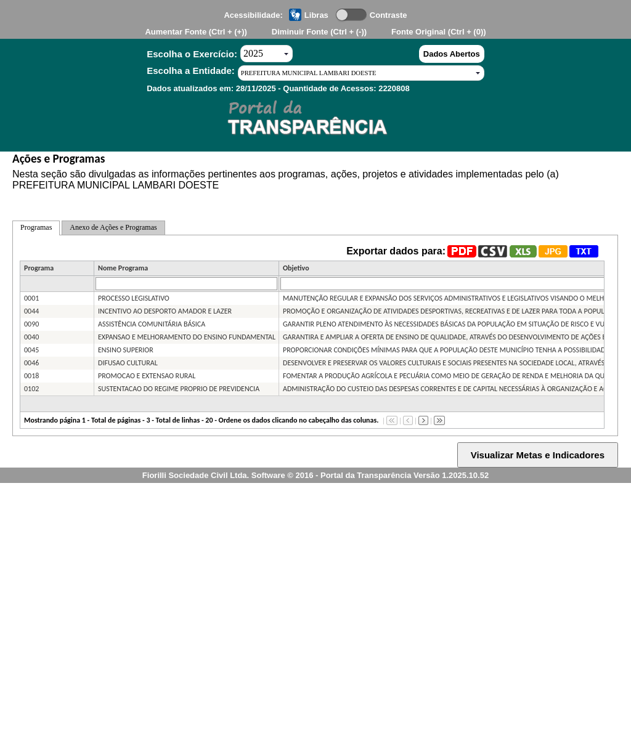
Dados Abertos (451, 54)
